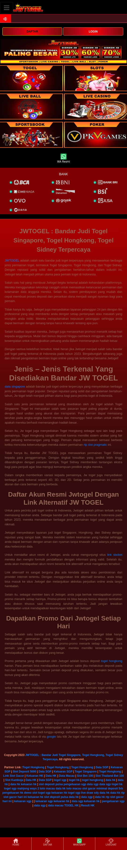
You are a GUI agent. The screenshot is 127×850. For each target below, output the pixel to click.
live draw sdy (90, 792)
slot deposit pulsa (51, 784)
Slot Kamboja (14, 780)
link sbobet (114, 554)
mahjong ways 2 (28, 788)
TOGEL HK (71, 805)
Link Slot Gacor (13, 775)
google (51, 736)
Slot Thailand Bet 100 (109, 775)
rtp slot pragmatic (95, 444)
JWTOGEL (12, 260)
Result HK (87, 805)
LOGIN (93, 31)
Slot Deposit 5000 (24, 771)
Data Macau (67, 775)
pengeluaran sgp (75, 784)
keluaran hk (29, 784)
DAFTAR (32, 31)
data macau (55, 805)
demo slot (30, 792)
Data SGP (102, 767)
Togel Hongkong (34, 767)
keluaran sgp (22, 801)
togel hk (74, 780)
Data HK (51, 775)
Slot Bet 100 (85, 775)
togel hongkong (111, 661)
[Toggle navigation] (6, 7)
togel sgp (60, 780)
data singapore (15, 386)
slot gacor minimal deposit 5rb (102, 788)
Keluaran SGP (63, 771)
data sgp (92, 784)
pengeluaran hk (12, 792)
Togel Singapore (85, 771)
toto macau (47, 788)
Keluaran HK (34, 775)
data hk (110, 780)
